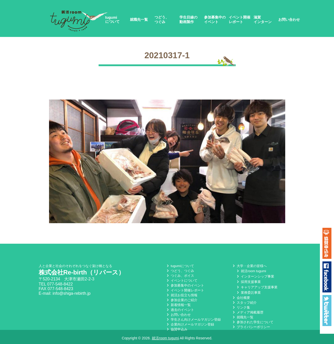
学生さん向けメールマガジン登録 (193, 321)
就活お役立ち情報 (181, 297)
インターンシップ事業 (255, 278)
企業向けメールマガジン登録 (190, 326)
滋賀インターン (263, 19)
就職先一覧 (139, 19)
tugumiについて (112, 19)
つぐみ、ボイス (180, 277)
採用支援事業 (248, 284)
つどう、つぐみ (162, 19)
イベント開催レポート (239, 19)
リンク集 (241, 309)
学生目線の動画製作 (188, 19)
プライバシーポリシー (251, 329)
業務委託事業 (248, 294)
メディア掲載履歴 (247, 314)
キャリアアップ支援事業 (257, 289)
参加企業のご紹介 (181, 302)
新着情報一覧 (178, 307)
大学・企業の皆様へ (249, 268)
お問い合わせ (289, 19)
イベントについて (181, 282)
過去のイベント (180, 311)
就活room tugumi (251, 273)
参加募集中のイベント (215, 19)
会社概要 (241, 299)
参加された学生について (252, 324)
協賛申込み (176, 331)
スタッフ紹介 (244, 304)
